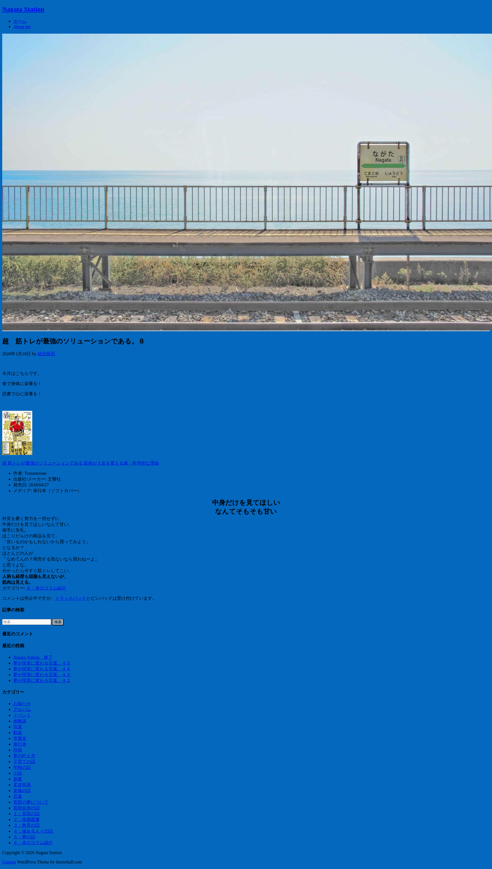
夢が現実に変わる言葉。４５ (42, 663)
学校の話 (22, 767)
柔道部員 (22, 784)
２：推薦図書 (26, 819)
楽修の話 (22, 790)
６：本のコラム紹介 (46, 588)
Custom (9, 862)
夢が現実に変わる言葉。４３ (42, 674)
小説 (17, 773)
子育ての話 (24, 761)
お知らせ (22, 703)
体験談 (19, 721)
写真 (17, 726)
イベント (22, 715)
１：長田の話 (26, 813)
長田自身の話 (26, 808)
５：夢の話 (24, 837)
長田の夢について (31, 802)
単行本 (19, 744)
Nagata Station (23, 9)
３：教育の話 (26, 825)
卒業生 (19, 738)
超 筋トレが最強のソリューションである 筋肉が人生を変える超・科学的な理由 (80, 463)
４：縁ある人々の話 (33, 831)
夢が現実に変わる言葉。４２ (42, 680)
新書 (17, 779)
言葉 (17, 796)
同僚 (17, 750)
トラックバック (70, 598)
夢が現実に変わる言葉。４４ (42, 669)
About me (22, 26)
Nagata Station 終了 (33, 657)
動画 (17, 732)
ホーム (19, 21)
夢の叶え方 (24, 755)
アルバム (22, 709)
